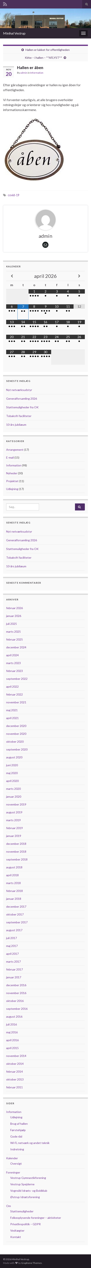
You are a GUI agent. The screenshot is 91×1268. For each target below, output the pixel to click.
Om (8, 1206)
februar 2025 (14, 639)
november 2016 (16, 993)
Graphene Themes (31, 1262)
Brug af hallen (19, 1123)
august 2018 (14, 867)
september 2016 (17, 1008)
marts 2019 (13, 820)
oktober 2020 (15, 741)
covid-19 (13, 195)
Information (36, 72)
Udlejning (12, 489)
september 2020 (17, 749)
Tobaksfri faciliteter (18, 416)
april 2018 (12, 875)
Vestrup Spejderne (22, 1184)
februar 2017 (14, 969)
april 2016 (12, 1040)
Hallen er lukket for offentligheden (47, 49)
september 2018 (17, 859)
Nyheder (11, 473)
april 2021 (12, 718)
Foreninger (13, 1172)
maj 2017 (12, 946)
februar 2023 (14, 671)
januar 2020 (13, 796)
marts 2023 (13, 663)
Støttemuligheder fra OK (22, 407)
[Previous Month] (11, 276)
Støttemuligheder (21, 1211)
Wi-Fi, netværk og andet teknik (30, 1143)
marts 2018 (13, 883)
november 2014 (16, 1056)
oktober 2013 (15, 1079)
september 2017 (17, 922)
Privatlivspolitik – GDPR (25, 1224)
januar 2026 (13, 616)
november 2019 (16, 804)
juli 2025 (11, 623)
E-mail (10, 457)
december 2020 (16, 726)
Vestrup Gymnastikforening (28, 1178)
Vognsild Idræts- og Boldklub (28, 1190)
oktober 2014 (15, 1063)
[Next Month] (79, 276)
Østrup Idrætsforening (25, 1197)
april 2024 (12, 655)
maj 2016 (12, 1032)
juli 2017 (11, 938)
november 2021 (16, 702)
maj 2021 (12, 710)
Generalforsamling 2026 (21, 398)
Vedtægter (17, 1230)
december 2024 (16, 647)
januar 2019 (13, 836)
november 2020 (16, 733)
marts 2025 (13, 631)
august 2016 (14, 1016)
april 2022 (12, 686)
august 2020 (14, 757)
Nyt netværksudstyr (19, 390)
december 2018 (16, 843)
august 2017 (14, 930)
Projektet (12, 481)
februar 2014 (14, 1071)
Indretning (17, 1149)
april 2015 (12, 1048)
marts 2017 (13, 961)
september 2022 (17, 678)
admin (23, 72)
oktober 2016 (15, 1001)
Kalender (12, 1158)
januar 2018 (13, 898)
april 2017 (12, 953)
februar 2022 (14, 694)
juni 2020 (12, 765)
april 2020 (12, 781)
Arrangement (14, 449)
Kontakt (15, 1237)
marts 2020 (13, 788)
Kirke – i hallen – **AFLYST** (43, 57)
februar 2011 (14, 1087)
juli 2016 (11, 1024)
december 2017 (16, 906)
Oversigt (16, 1163)
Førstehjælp (18, 1130)
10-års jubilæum (16, 424)
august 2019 (14, 812)
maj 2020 (12, 773)
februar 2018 (14, 891)
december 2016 (16, 985)
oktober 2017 (15, 914)
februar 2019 (14, 828)
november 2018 (16, 851)
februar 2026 (14, 608)
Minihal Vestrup (14, 33)
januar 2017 (13, 977)
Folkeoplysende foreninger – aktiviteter (35, 1217)
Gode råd (16, 1136)
